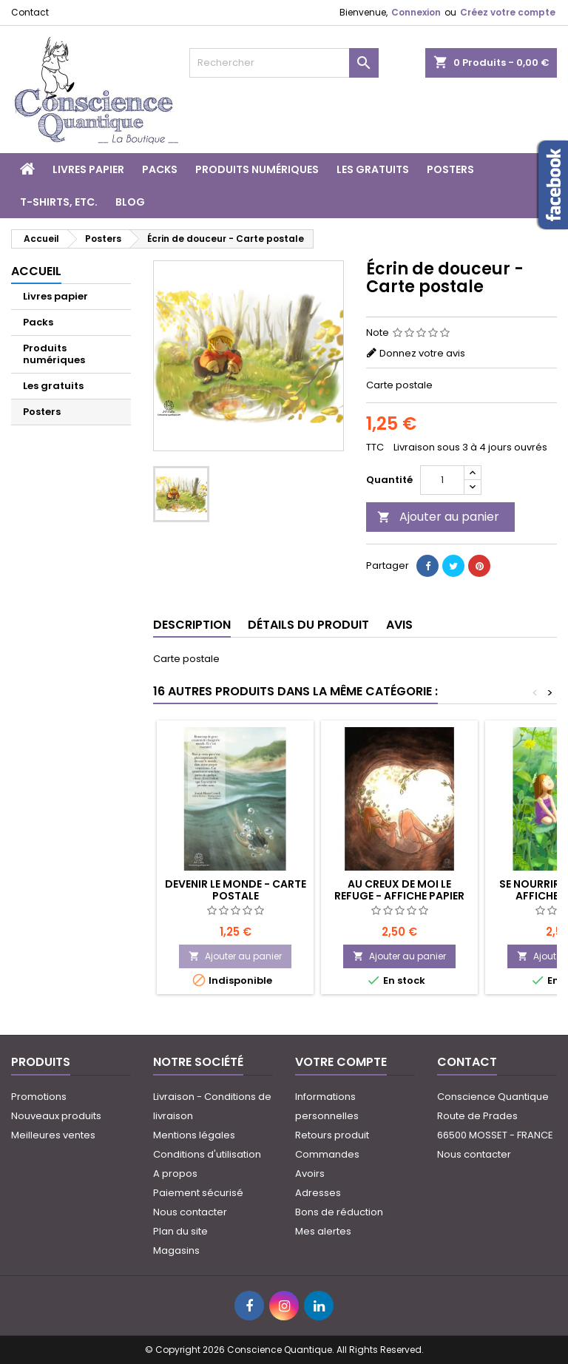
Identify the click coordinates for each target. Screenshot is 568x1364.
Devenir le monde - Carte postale (235, 890)
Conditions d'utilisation (207, 1154)
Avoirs (310, 1174)
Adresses (318, 1193)
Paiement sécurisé (198, 1193)
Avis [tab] (399, 624)
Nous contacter (190, 1212)
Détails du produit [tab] (308, 624)
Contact (30, 12)
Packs (160, 169)
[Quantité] (442, 480)
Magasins (176, 1250)
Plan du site (180, 1231)
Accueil (36, 271)
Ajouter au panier (438, 516)
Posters (450, 169)
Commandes (327, 1154)
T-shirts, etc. (59, 202)
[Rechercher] (284, 63)
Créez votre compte (507, 12)
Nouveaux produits (56, 1116)
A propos (175, 1174)
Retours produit (332, 1135)
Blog (130, 202)
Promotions (39, 1097)
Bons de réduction (339, 1212)
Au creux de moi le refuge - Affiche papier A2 (399, 896)
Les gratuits (373, 169)
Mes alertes (323, 1231)
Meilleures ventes (53, 1135)
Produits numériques (257, 169)
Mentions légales (194, 1135)
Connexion (416, 12)
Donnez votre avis (422, 353)
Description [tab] (192, 624)
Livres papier (88, 169)
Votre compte (341, 1061)
